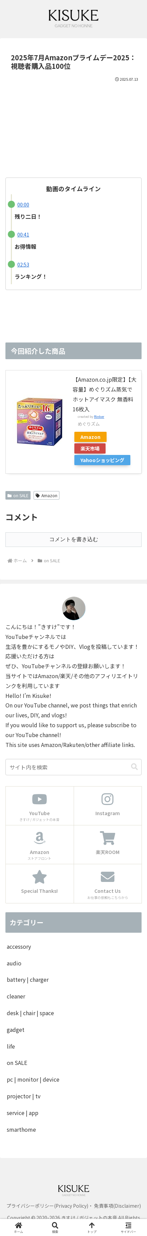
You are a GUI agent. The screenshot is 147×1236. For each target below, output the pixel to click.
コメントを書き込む (73, 539)
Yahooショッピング (102, 459)
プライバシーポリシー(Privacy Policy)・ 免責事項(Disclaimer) (73, 1205)
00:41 (23, 234)
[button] (134, 767)
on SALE (18, 495)
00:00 (23, 204)
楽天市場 (89, 448)
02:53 (23, 264)
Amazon (90, 436)
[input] (73, 767)
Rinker (99, 416)
